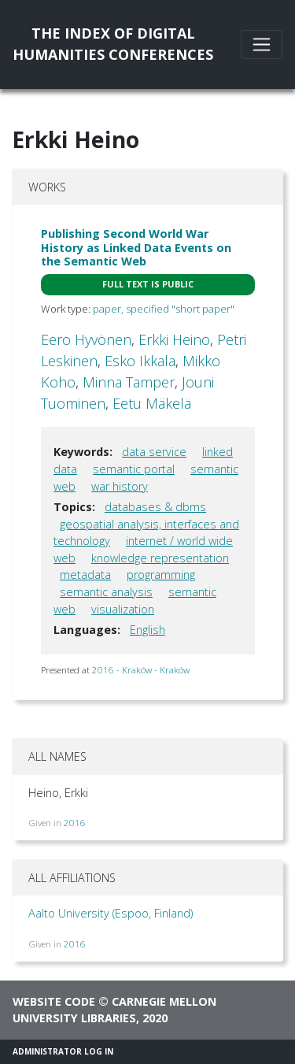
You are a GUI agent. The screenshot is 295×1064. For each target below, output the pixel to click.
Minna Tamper (129, 382)
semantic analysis (106, 591)
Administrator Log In (63, 1051)
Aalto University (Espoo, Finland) (110, 913)
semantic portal (134, 469)
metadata (85, 574)
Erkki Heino (174, 339)
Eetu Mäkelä (151, 403)
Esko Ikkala (140, 360)
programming (161, 574)
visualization (122, 609)
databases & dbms (155, 506)
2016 (75, 823)
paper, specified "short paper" (163, 309)
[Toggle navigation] (261, 44)
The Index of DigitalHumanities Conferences (113, 44)
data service (154, 451)
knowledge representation (160, 558)
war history (119, 486)
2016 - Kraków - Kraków (141, 670)
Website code (54, 1001)
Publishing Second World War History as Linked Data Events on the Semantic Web (136, 247)
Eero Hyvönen (86, 339)
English (147, 629)
